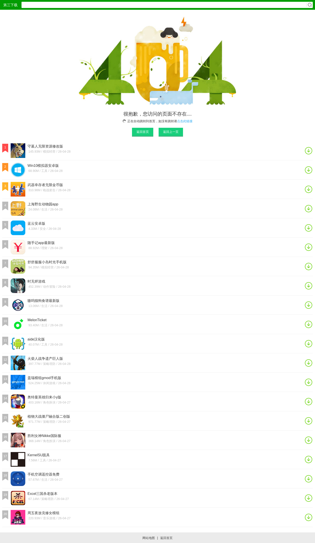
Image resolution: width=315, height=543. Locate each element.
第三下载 (10, 5)
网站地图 (148, 538)
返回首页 (142, 132)
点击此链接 (185, 121)
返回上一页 (171, 132)
